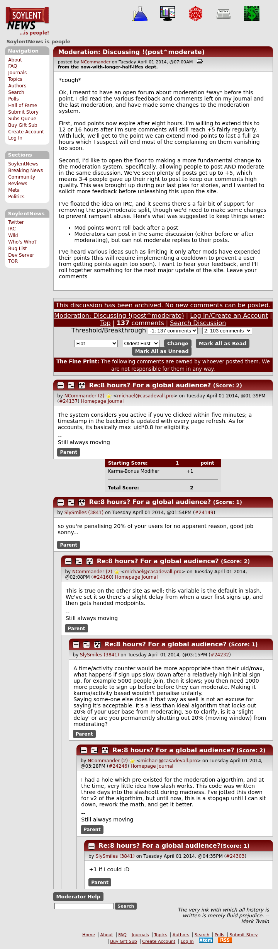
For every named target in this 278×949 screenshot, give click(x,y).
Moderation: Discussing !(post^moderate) (131, 52)
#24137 (68, 401)
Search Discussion (198, 323)
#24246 (117, 766)
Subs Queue (22, 118)
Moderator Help (78, 897)
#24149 (204, 512)
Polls (13, 99)
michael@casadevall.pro (145, 396)
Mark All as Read (222, 343)
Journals (17, 72)
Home (88, 934)
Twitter (16, 222)
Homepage (93, 401)
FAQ (12, 66)
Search (16, 92)
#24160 (102, 577)
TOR (13, 261)
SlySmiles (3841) (83, 512)
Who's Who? (22, 242)
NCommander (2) (84, 396)
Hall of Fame (22, 105)
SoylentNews (27, 21)
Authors (17, 86)
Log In (15, 138)
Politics (16, 196)
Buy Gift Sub (22, 125)
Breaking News (25, 170)
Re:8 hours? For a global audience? (150, 385)
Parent (68, 452)
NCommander (95, 62)
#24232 (219, 655)
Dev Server (21, 255)
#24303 (235, 856)
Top (105, 323)
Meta (14, 190)
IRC (12, 229)
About (15, 60)
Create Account (26, 132)
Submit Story (23, 112)
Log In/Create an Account (229, 315)
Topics (15, 79)
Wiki (13, 235)
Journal (116, 401)
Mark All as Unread (162, 351)
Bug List (17, 248)
